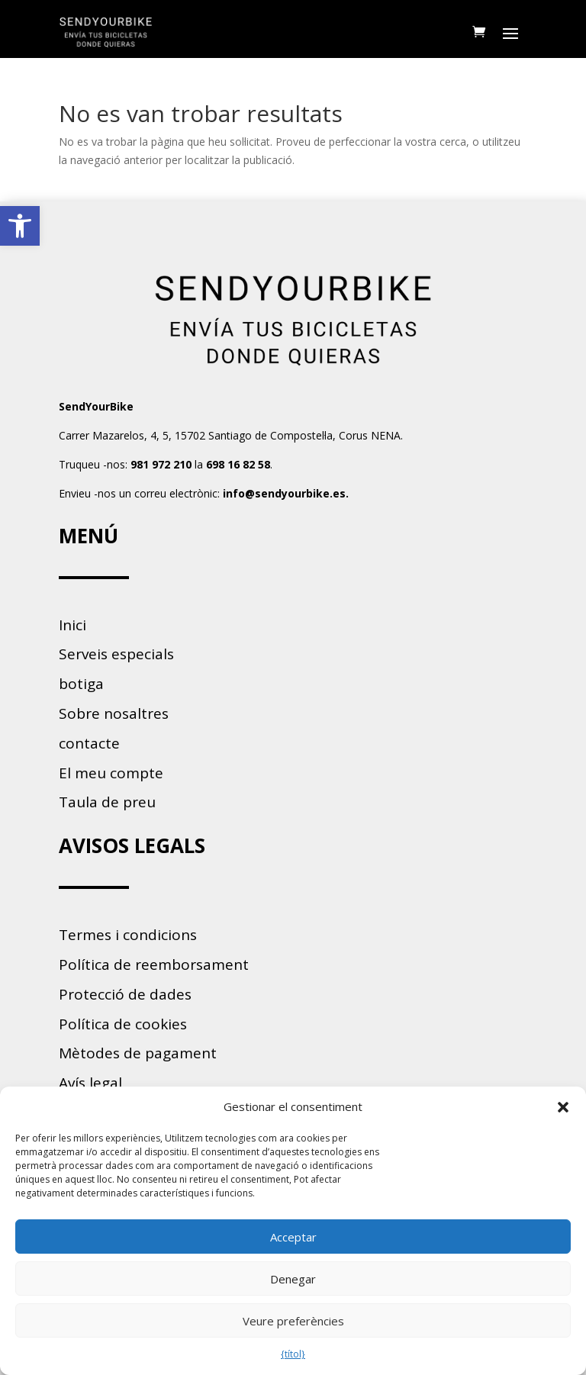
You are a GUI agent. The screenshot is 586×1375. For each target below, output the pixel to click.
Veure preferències (293, 1320)
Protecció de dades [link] (125, 994)
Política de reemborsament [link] (154, 964)
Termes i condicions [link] (128, 935)
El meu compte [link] (111, 773)
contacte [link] (89, 743)
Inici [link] (72, 625)
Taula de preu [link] (107, 802)
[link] (20, 226)
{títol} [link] (293, 1354)
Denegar (293, 1278)
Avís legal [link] (90, 1083)
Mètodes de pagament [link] (138, 1053)
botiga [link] (81, 684)
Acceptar (293, 1237)
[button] (563, 1107)
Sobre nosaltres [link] (114, 713)
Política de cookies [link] (123, 1024)
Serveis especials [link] (116, 654)
